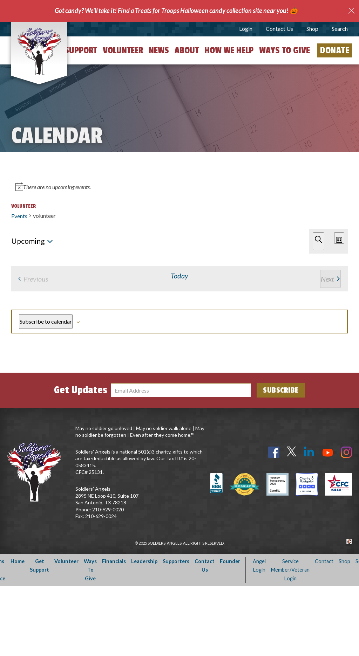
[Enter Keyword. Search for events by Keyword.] (114, 214)
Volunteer (123, 50)
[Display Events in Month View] (322, 214)
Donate (334, 50)
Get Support (73, 50)
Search (340, 28)
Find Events (240, 214)
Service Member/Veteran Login (290, 639)
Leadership (144, 631)
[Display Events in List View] (291, 214)
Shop (312, 28)
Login (245, 28)
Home (18, 631)
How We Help (228, 50)
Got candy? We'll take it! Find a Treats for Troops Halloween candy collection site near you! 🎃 (176, 10)
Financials (114, 631)
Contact (324, 631)
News (159, 50)
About (187, 50)
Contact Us (279, 28)
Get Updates (80, 459)
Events (19, 184)
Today (42, 249)
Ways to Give (284, 50)
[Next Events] (23, 249)
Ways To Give (90, 639)
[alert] (179, 279)
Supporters (176, 631)
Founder (230, 631)
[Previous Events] (13, 249)
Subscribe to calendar (306, 363)
